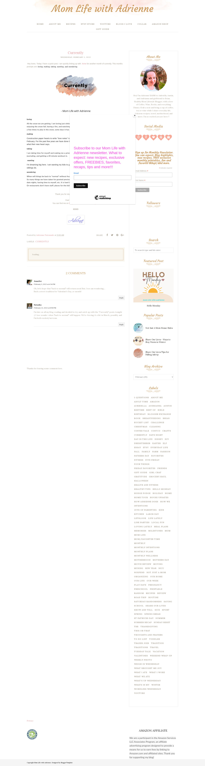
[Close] (135, 116)
